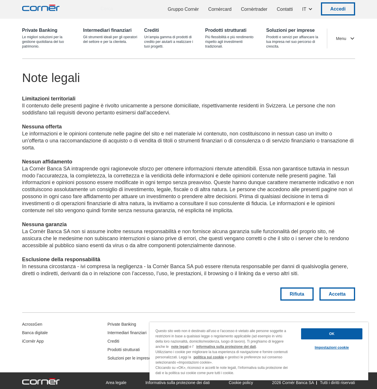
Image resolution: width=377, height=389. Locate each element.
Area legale (116, 382)
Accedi (337, 8)
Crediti (113, 341)
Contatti (285, 9)
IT (304, 9)
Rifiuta (297, 294)
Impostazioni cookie (332, 348)
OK (331, 334)
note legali (179, 347)
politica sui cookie (209, 357)
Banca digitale (35, 332)
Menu (341, 38)
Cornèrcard (220, 9)
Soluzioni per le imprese (129, 358)
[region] (259, 351)
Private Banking (121, 324)
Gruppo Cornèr (183, 9)
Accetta (337, 294)
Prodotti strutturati (123, 349)
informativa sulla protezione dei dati (226, 347)
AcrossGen (32, 324)
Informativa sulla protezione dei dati (177, 382)
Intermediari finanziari (127, 332)
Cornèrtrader (254, 9)
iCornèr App (33, 341)
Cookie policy (241, 382)
